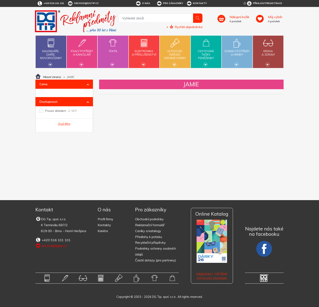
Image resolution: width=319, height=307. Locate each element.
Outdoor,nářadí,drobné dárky (175, 51)
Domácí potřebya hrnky (237, 50)
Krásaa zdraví (268, 50)
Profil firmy (105, 219)
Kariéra (103, 231)
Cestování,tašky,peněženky (206, 51)
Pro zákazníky (169, 3)
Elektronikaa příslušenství (144, 50)
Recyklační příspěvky (150, 242)
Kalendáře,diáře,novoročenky (51, 51)
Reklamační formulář (150, 225)
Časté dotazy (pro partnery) (155, 260)
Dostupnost (48, 102)
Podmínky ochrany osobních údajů (155, 251)
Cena (43, 84)
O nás (142, 3)
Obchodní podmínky (149, 219)
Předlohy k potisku (148, 237)
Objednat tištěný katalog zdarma (211, 276)
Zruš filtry (64, 124)
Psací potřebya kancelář (82, 50)
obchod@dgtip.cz (83, 3)
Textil (113, 48)
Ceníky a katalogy (148, 231)
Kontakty (196, 3)
